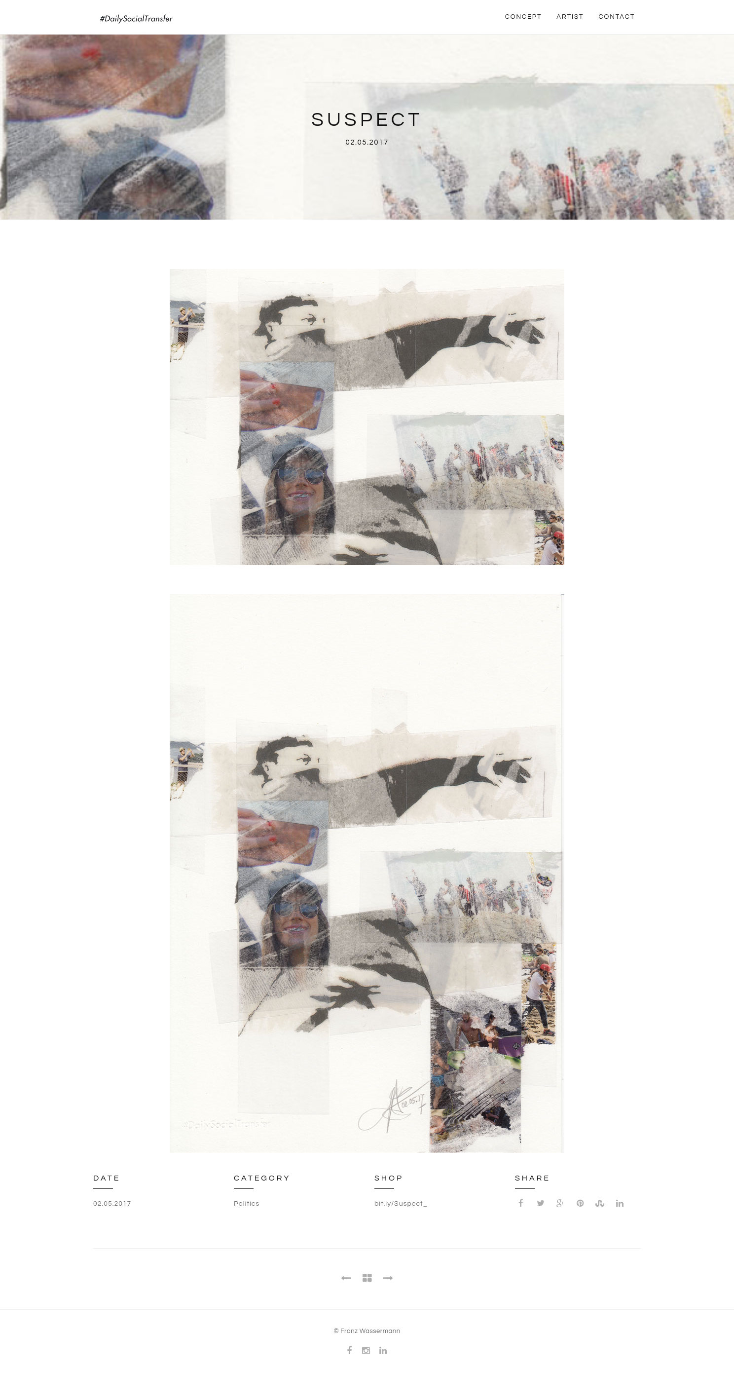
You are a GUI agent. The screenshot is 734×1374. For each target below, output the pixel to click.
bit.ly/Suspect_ (401, 1203)
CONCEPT (523, 16)
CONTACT (616, 16)
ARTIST (570, 16)
